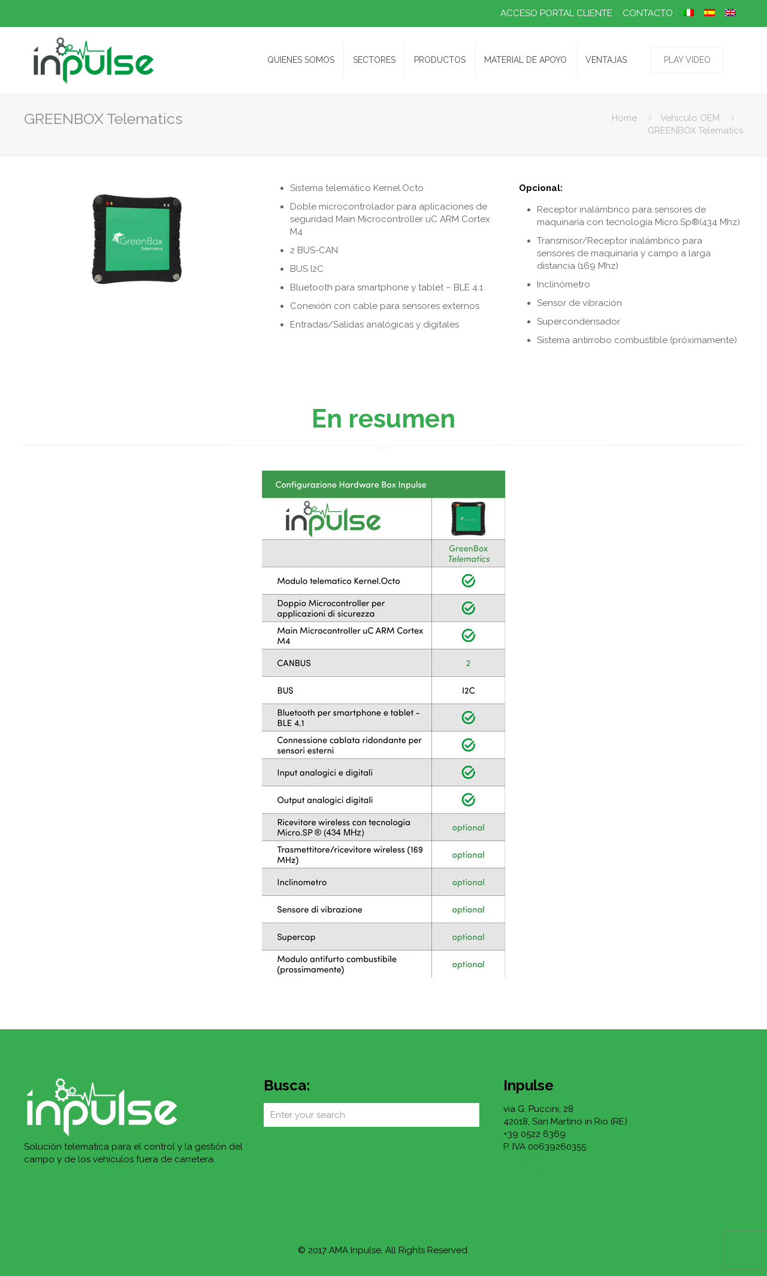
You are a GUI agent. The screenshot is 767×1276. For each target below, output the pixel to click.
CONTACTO (648, 13)
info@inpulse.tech (541, 1159)
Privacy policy (533, 1171)
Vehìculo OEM (690, 118)
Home (624, 118)
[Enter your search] (371, 1115)
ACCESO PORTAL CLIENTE (556, 13)
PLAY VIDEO (687, 60)
